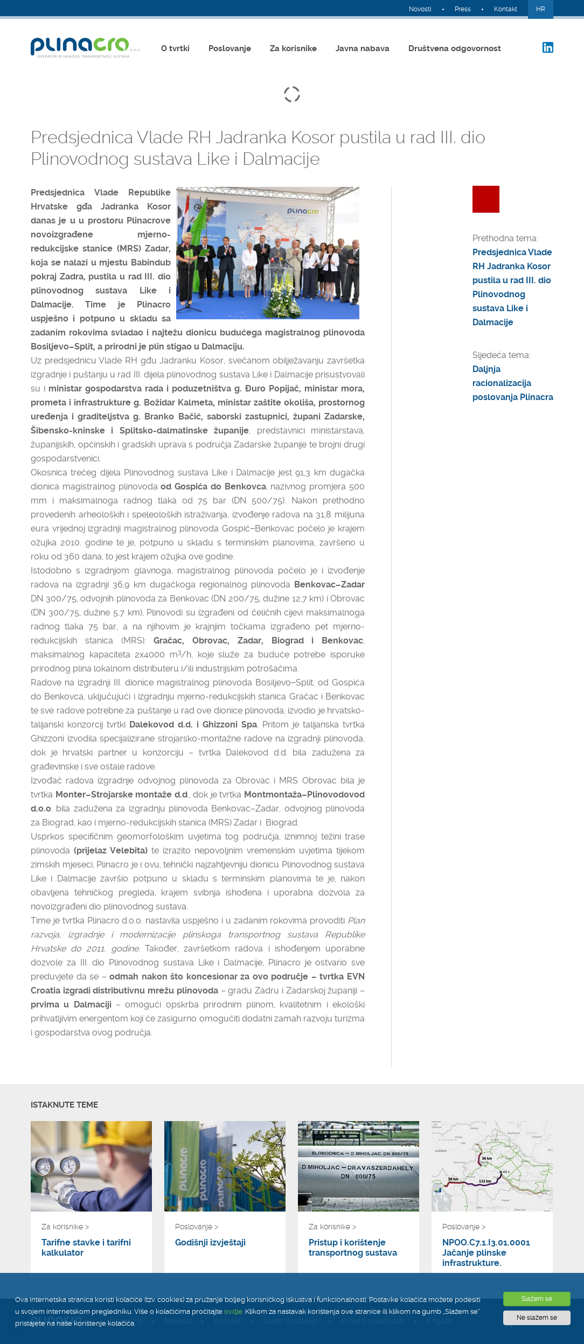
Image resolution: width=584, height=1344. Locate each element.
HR (540, 9)
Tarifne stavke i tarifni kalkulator (86, 1247)
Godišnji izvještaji (210, 1242)
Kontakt (505, 9)
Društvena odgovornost (454, 48)
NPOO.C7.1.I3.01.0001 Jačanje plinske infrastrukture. (486, 1252)
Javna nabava (363, 48)
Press (463, 9)
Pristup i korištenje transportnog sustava (353, 1247)
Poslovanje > (196, 1226)
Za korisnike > (65, 1226)
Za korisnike (293, 48)
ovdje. (234, 1311)
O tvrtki (175, 48)
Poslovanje (229, 48)
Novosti (420, 9)
